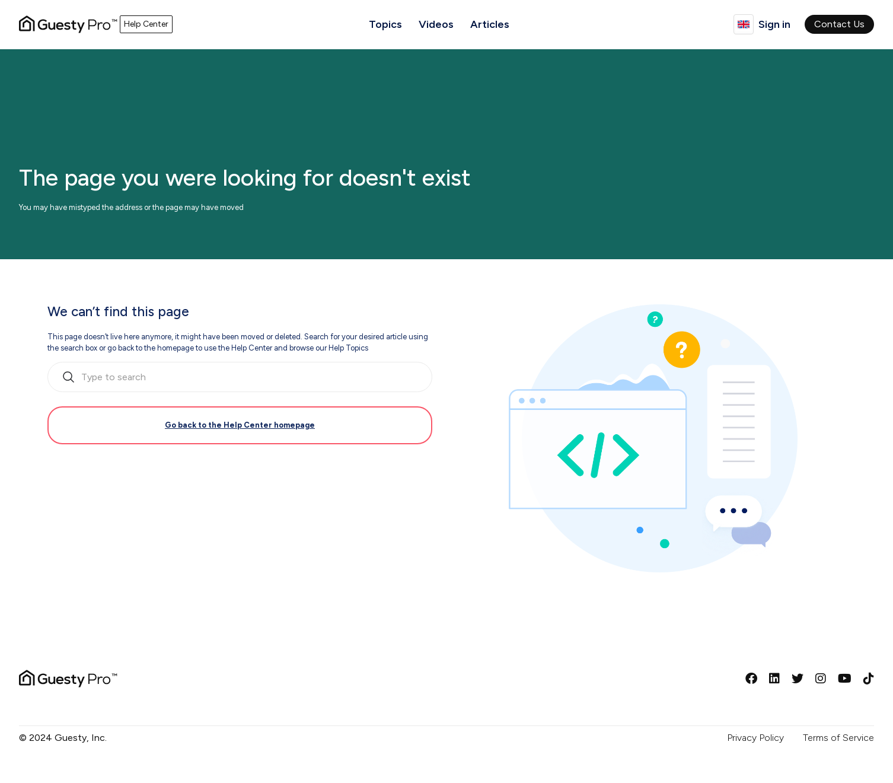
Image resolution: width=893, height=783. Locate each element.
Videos (436, 24)
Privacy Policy (755, 737)
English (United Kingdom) (743, 24)
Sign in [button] (774, 24)
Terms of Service (838, 737)
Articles (489, 24)
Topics (385, 24)
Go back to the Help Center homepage (240, 425)
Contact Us (839, 24)
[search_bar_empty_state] (239, 377)
